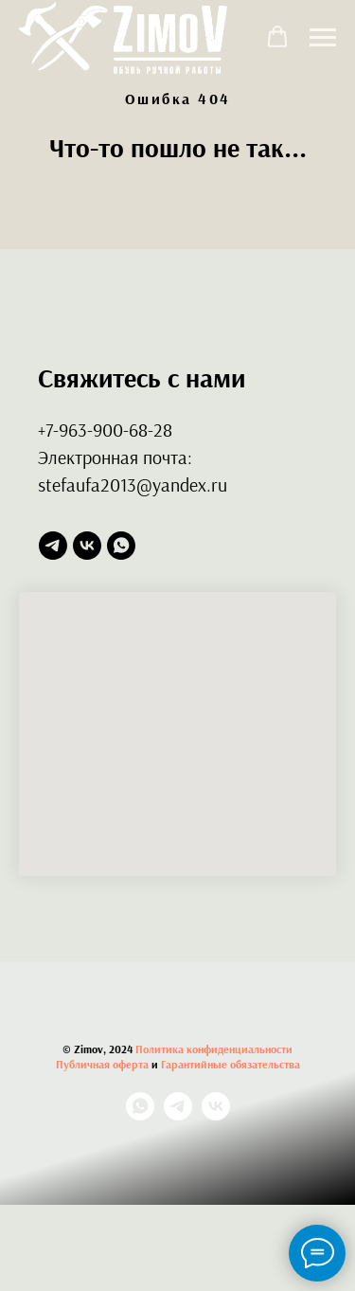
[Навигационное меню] (323, 37)
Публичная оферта (102, 1064)
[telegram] (53, 545)
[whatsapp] (121, 545)
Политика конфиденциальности (214, 1049)
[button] (277, 37)
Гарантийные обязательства (230, 1064)
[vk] (87, 545)
